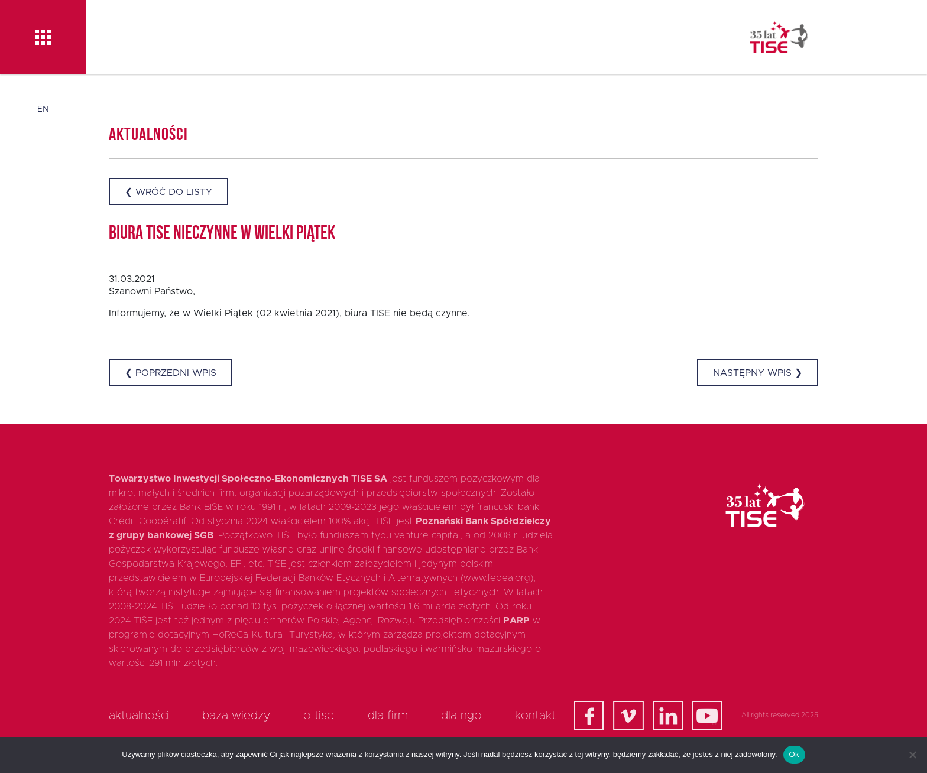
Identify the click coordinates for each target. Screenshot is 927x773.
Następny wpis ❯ (757, 373)
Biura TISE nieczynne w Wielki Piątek (222, 234)
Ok (794, 754)
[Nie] (912, 755)
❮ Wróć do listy (168, 192)
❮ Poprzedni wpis (170, 373)
